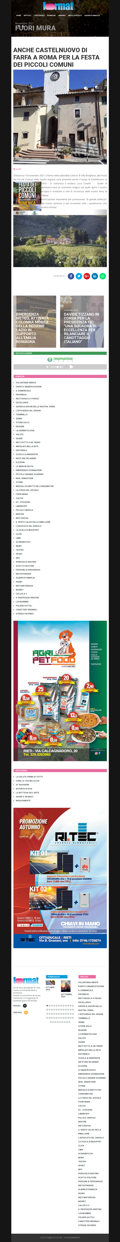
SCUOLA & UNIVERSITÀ (25, 454)
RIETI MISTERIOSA (23, 586)
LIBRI (17, 538)
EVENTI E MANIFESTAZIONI (27, 387)
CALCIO (18, 498)
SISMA (17, 418)
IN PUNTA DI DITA (22, 789)
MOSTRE (18, 514)
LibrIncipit (20, 506)
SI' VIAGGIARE (21, 785)
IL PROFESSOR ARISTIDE (26, 598)
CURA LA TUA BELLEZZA (26, 781)
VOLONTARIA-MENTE (24, 383)
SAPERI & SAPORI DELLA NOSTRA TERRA (34, 406)
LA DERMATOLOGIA (23, 430)
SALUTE (18, 434)
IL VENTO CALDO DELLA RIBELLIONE (31, 522)
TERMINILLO (20, 414)
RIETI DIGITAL (21, 518)
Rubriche (51, 15)
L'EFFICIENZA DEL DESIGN (27, 410)
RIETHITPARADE (22, 574)
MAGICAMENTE (22, 800)
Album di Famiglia (92, 15)
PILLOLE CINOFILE (23, 510)
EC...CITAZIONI (21, 502)
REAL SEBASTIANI (23, 478)
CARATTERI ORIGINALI (25, 610)
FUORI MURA (20, 494)
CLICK (17, 534)
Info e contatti (75, 15)
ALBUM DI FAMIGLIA (24, 578)
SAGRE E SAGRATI (23, 797)
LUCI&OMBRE (21, 602)
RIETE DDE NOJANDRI (24, 458)
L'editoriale (39, 15)
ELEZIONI (19, 462)
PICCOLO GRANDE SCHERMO (28, 474)
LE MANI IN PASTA (23, 466)
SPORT (17, 554)
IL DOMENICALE (22, 391)
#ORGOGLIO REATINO (24, 562)
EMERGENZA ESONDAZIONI (27, 470)
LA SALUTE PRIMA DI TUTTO (28, 777)
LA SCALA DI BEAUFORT (26, 530)
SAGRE (17, 438)
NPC (16, 558)
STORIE (18, 482)
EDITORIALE (20, 450)
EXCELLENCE (20, 402)
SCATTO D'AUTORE (23, 566)
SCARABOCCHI (21, 542)
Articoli (27, 15)
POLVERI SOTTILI (22, 606)
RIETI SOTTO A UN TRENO (26, 442)
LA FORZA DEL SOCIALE (26, 490)
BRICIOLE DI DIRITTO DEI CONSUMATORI (33, 486)
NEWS (17, 546)
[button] (20, 238)
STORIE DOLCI (21, 422)
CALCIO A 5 (20, 594)
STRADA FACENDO (23, 614)
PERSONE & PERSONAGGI (26, 570)
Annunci (62, 15)
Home (18, 15)
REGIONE (18, 426)
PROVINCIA (20, 394)
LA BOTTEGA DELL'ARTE (26, 793)
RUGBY (17, 582)
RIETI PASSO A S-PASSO (26, 399)
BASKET (18, 590)
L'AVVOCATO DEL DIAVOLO (27, 526)
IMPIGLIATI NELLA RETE (25, 446)
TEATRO (18, 550)
